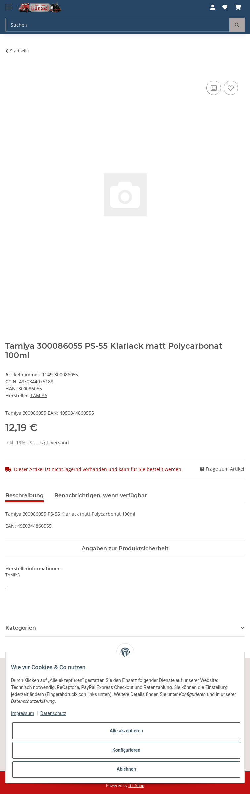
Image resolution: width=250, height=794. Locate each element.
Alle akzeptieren (126, 730)
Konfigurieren (126, 750)
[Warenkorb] (238, 7)
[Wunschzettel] (225, 7)
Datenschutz (53, 713)
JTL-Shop (136, 785)
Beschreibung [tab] (24, 495)
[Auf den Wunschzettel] (231, 88)
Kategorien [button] (20, 628)
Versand (60, 442)
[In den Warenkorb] (10, 71)
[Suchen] (117, 25)
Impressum (22, 713)
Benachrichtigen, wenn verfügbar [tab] (100, 495)
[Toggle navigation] (8, 4)
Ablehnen (126, 769)
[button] (213, 7)
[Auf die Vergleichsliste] (213, 88)
